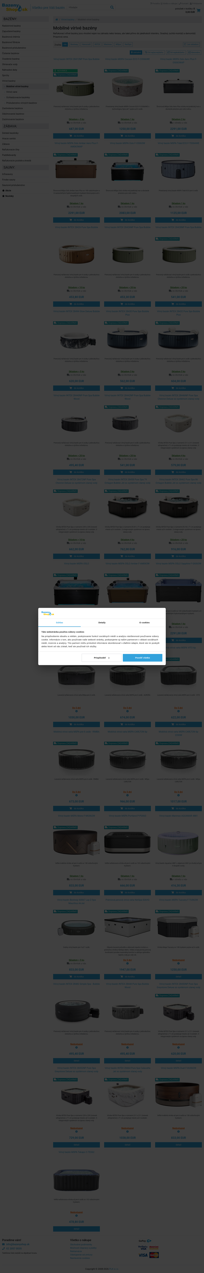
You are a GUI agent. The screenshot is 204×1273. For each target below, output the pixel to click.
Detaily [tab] (102, 622)
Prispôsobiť (101, 657)
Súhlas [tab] (59, 622)
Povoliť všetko (142, 657)
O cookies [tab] (144, 622)
